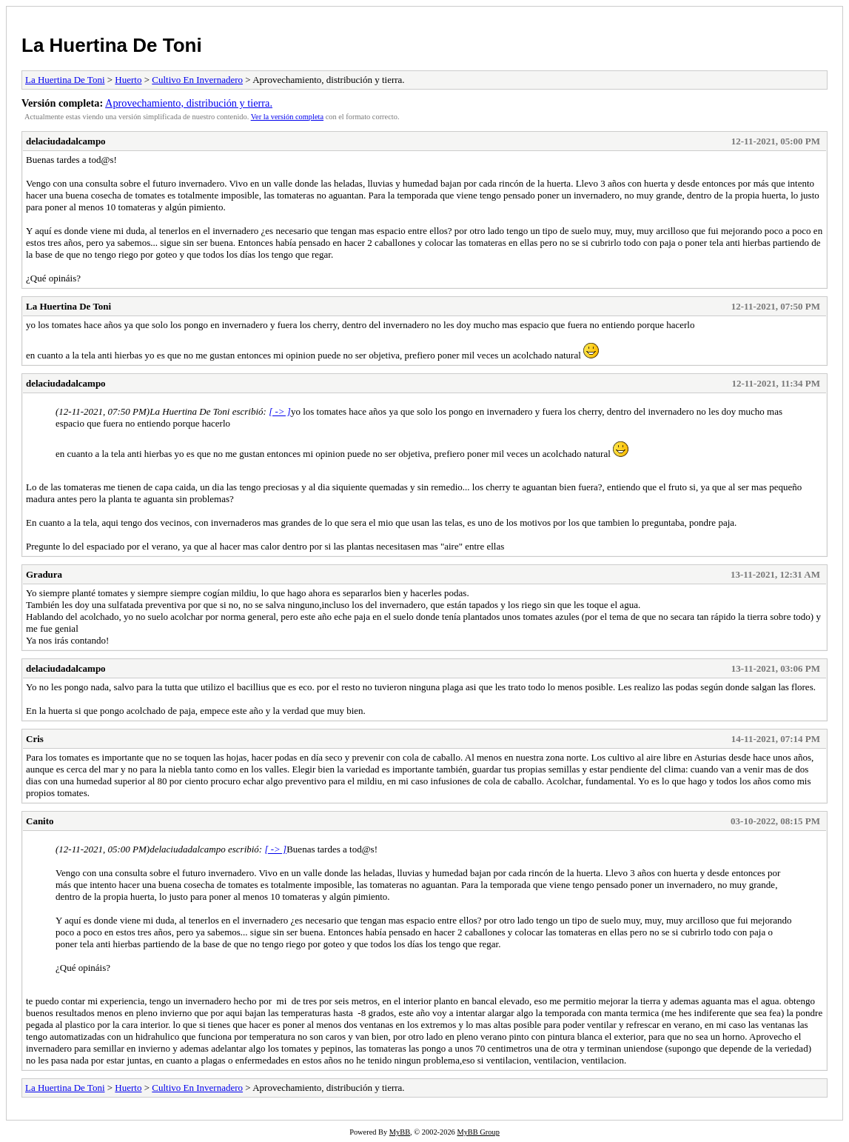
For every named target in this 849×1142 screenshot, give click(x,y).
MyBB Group (478, 1132)
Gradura (44, 574)
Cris (35, 738)
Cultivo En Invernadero (197, 79)
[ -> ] (280, 411)
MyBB (399, 1132)
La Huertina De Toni (111, 45)
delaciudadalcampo (66, 141)
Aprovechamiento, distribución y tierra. (188, 103)
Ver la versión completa (287, 117)
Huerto (128, 79)
